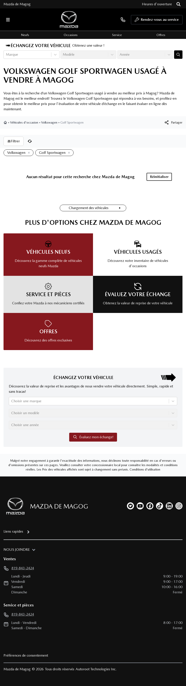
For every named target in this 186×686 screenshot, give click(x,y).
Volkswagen (49, 122)
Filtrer (13, 141)
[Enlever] (28, 153)
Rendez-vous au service (156, 20)
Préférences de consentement (26, 655)
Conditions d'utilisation (145, 469)
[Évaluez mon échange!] (178, 54)
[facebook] (149, 505)
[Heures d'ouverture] (157, 4)
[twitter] (130, 505)
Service (117, 35)
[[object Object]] (173, 122)
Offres (160, 35)
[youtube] (140, 505)
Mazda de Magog (17, 4)
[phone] (123, 19)
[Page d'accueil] (14, 506)
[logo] (69, 19)
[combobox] (6, 54)
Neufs (25, 35)
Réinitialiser (159, 177)
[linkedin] (169, 505)
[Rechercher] (178, 4)
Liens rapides (13, 531)
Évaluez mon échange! (93, 436)
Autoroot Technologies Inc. (96, 669)
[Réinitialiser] (30, 141)
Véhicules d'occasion (24, 122)
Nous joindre (17, 549)
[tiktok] (159, 505)
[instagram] (178, 505)
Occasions (71, 35)
